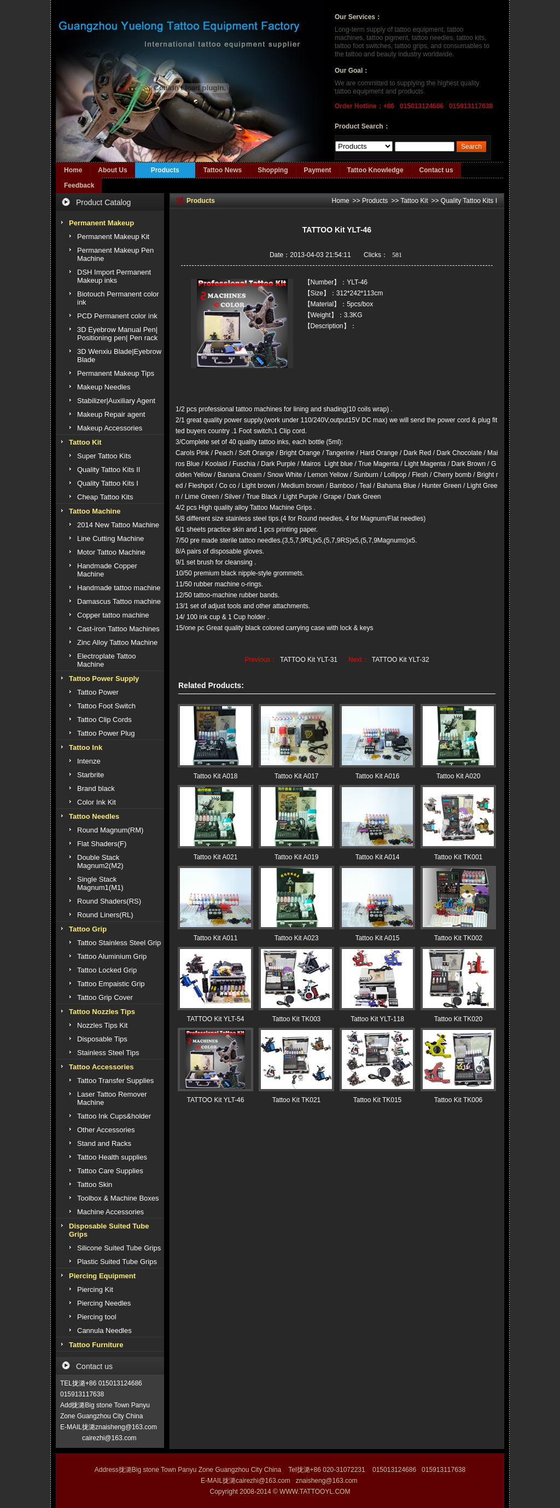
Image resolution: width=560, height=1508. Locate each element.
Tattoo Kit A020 (458, 776)
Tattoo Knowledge (375, 170)
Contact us (436, 170)
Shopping (273, 170)
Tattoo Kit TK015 (377, 1100)
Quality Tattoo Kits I (469, 201)
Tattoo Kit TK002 (458, 938)
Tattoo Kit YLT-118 (377, 1019)
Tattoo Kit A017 (297, 776)
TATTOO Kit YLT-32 (400, 659)
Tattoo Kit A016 (377, 776)
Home (73, 170)
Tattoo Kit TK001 (458, 857)
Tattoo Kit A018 (216, 776)
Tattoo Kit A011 (216, 938)
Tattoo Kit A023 (297, 938)
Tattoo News (222, 170)
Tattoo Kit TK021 (296, 1100)
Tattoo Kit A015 (377, 938)
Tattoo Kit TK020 (458, 1019)
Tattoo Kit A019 (297, 857)
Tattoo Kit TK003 (296, 1019)
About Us (112, 170)
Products (165, 170)
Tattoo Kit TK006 (458, 1100)
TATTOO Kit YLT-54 (215, 1019)
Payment (317, 170)
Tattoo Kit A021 (216, 857)
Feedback (79, 185)
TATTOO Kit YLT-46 (215, 1100)
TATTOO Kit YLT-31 (308, 659)
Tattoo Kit (414, 201)
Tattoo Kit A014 (377, 857)
